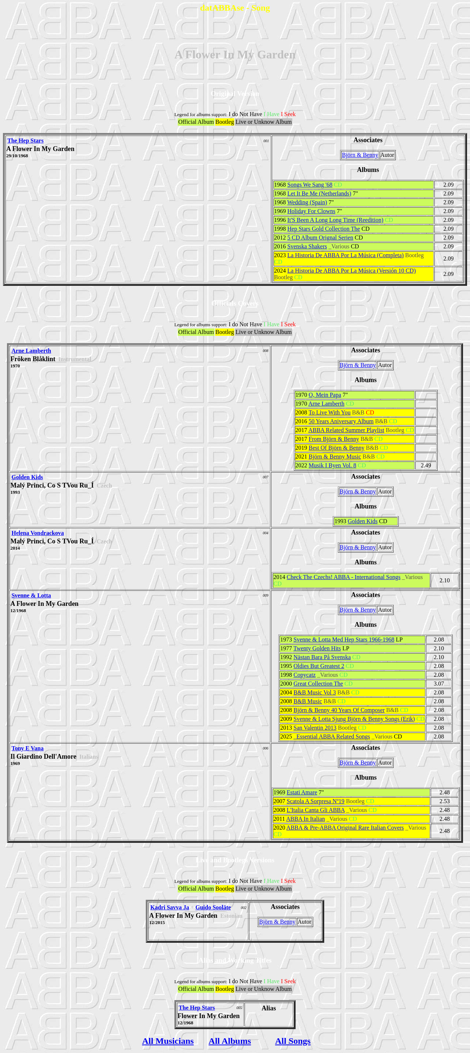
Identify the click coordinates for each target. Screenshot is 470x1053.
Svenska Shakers (307, 246)
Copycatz (304, 675)
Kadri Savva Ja (169, 907)
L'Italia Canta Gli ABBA (316, 810)
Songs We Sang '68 (310, 185)
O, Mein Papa (325, 395)
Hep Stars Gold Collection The (324, 229)
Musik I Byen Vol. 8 (333, 465)
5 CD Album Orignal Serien (321, 237)
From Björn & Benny (334, 439)
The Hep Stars (25, 140)
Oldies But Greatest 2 (318, 666)
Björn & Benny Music (335, 456)
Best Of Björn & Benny (337, 448)
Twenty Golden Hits (317, 648)
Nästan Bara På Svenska (322, 657)
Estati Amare (302, 792)
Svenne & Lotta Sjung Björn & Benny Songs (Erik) (354, 719)
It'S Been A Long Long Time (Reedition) (336, 220)
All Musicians (168, 1041)
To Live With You (329, 412)
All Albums (230, 1041)
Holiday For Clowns (312, 211)
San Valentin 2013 (314, 728)
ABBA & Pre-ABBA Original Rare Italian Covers (345, 827)
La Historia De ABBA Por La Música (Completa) (346, 255)
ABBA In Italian (305, 819)
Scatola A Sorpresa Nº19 (315, 801)
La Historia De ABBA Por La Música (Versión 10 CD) (352, 270)
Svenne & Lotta (31, 595)
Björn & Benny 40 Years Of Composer (338, 710)
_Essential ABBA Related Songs (331, 736)
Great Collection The (318, 683)
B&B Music (307, 701)
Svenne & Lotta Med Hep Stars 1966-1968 (343, 639)
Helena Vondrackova (37, 533)
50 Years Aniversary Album (341, 421)
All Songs (293, 1041)
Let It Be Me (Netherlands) (319, 193)
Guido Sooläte (213, 907)
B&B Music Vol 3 (314, 692)
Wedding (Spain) (307, 202)
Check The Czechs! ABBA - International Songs (344, 577)
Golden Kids (27, 477)
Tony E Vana (27, 748)
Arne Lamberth (31, 351)
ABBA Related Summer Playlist (346, 430)
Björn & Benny (360, 155)
